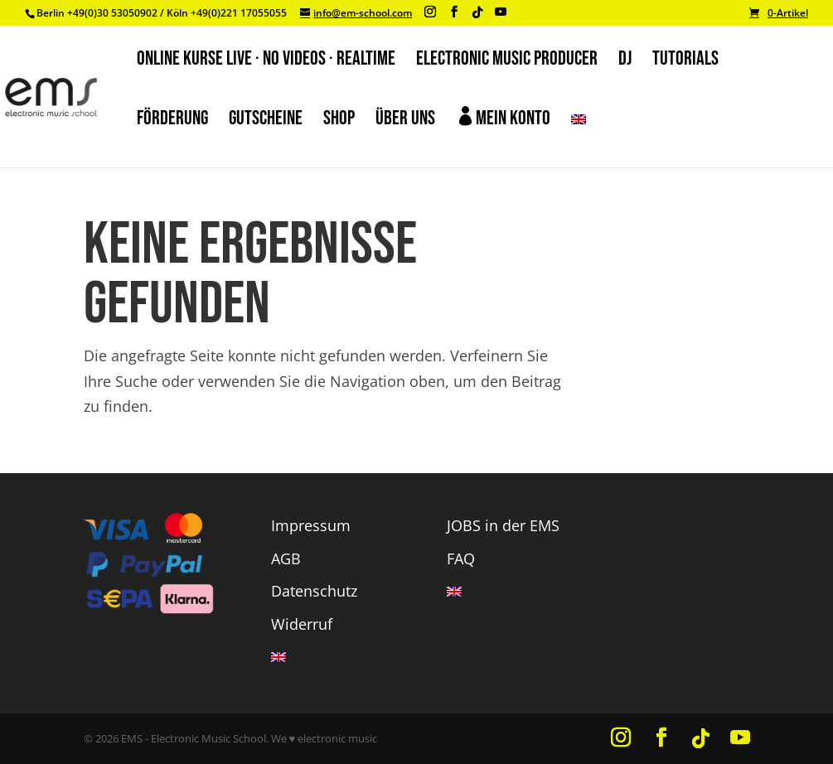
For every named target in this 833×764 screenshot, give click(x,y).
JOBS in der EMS (503, 525)
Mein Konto (503, 118)
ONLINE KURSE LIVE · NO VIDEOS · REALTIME (266, 61)
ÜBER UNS (405, 121)
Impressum (311, 525)
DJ (625, 61)
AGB (286, 558)
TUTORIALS (685, 61)
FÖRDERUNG (172, 121)
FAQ (461, 558)
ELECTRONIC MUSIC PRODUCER (507, 61)
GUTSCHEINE (266, 121)
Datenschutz (314, 591)
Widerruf (301, 624)
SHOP (339, 121)
